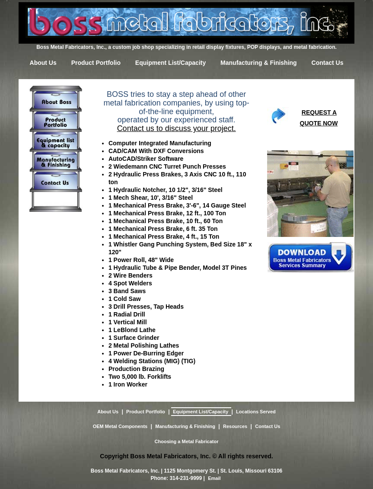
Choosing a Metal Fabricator (187, 441)
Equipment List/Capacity (170, 62)
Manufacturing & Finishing (258, 62)
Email (214, 478)
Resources (235, 426)
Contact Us (328, 62)
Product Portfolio (96, 62)
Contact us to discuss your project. (176, 128)
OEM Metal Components (120, 426)
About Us (43, 62)
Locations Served (256, 411)
